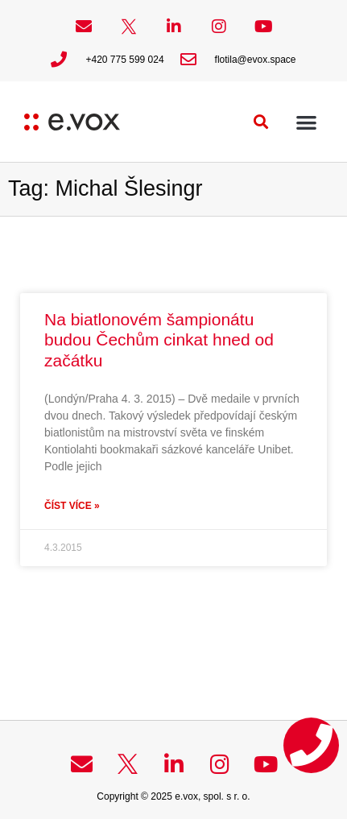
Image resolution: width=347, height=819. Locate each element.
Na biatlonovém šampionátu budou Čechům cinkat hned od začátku (159, 339)
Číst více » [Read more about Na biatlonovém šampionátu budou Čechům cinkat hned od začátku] (72, 505)
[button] (261, 122)
